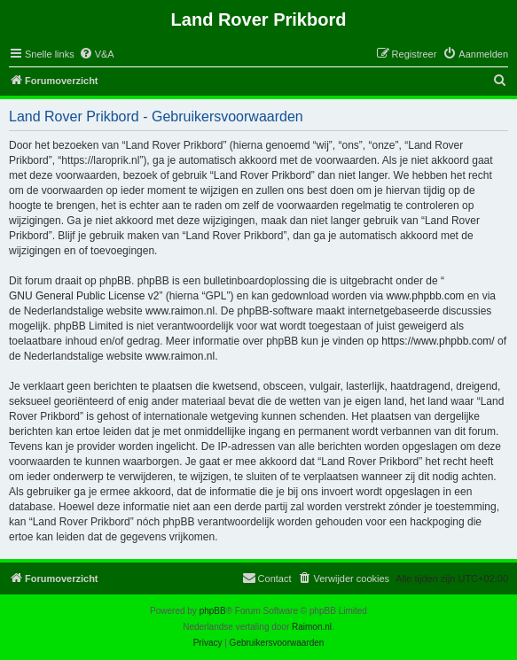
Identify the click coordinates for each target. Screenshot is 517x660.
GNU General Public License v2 (84, 296)
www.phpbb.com (426, 296)
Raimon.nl (312, 627)
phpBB (213, 611)
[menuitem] (96, 54)
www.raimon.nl (180, 311)
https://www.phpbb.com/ (437, 341)
